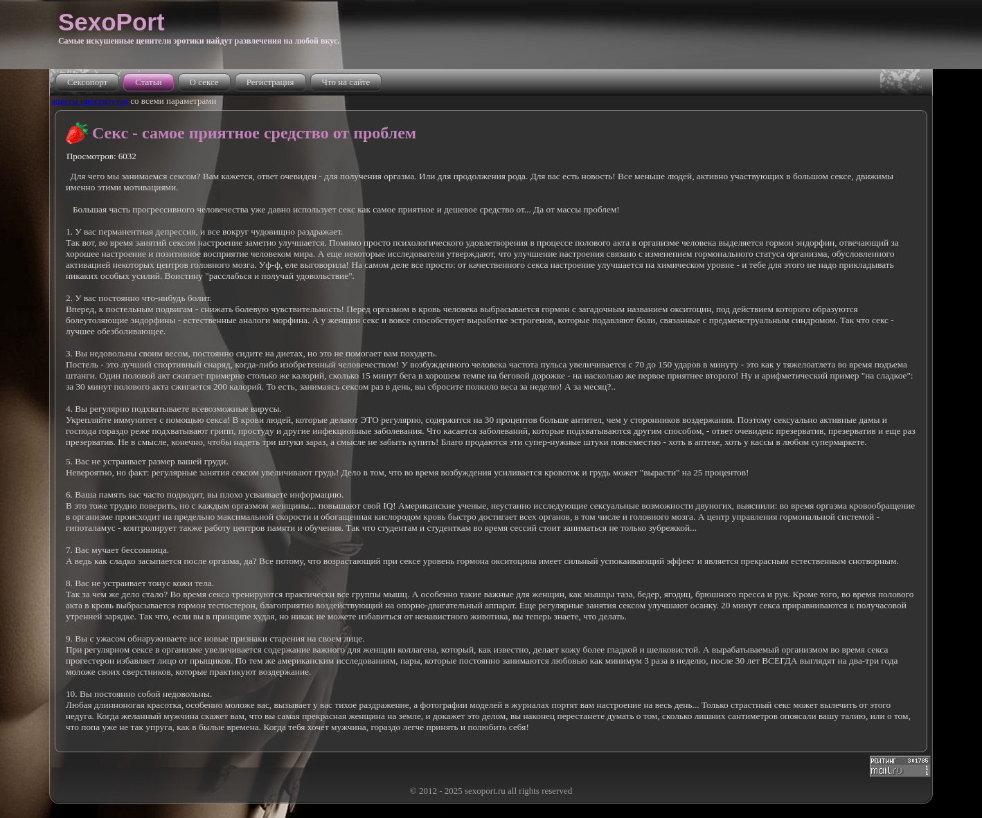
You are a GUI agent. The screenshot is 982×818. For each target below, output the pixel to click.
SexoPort (111, 21)
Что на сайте (346, 82)
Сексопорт (87, 82)
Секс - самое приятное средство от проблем (254, 133)
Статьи (148, 82)
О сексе (204, 82)
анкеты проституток (89, 101)
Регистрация (270, 82)
